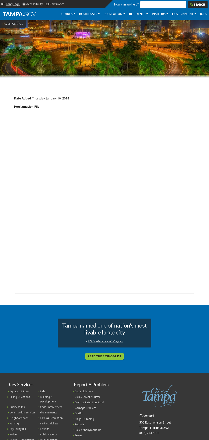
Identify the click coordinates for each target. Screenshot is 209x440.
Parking (14, 423)
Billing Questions (20, 397)
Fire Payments (48, 412)
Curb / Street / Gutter (87, 397)
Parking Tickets (49, 423)
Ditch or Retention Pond (89, 402)
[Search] (198, 4)
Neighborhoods (19, 418)
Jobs (203, 14)
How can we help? (126, 4)
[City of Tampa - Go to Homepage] (19, 14)
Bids (42, 391)
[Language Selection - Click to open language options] (10, 4)
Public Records (49, 434)
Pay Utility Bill (18, 429)
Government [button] (182, 14)
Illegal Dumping (84, 419)
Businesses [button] (88, 14)
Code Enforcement (51, 407)
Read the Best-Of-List (104, 356)
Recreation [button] (113, 14)
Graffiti (79, 413)
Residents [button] (137, 14)
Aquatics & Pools (19, 391)
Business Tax (17, 407)
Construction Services (23, 412)
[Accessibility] (32, 4)
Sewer (78, 435)
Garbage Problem (85, 408)
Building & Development (48, 399)
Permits (44, 429)
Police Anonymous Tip (88, 430)
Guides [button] (67, 14)
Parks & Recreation (51, 418)
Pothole (79, 424)
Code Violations (84, 391)
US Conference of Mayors (105, 341)
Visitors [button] (159, 14)
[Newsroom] (55, 4)
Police (13, 434)
